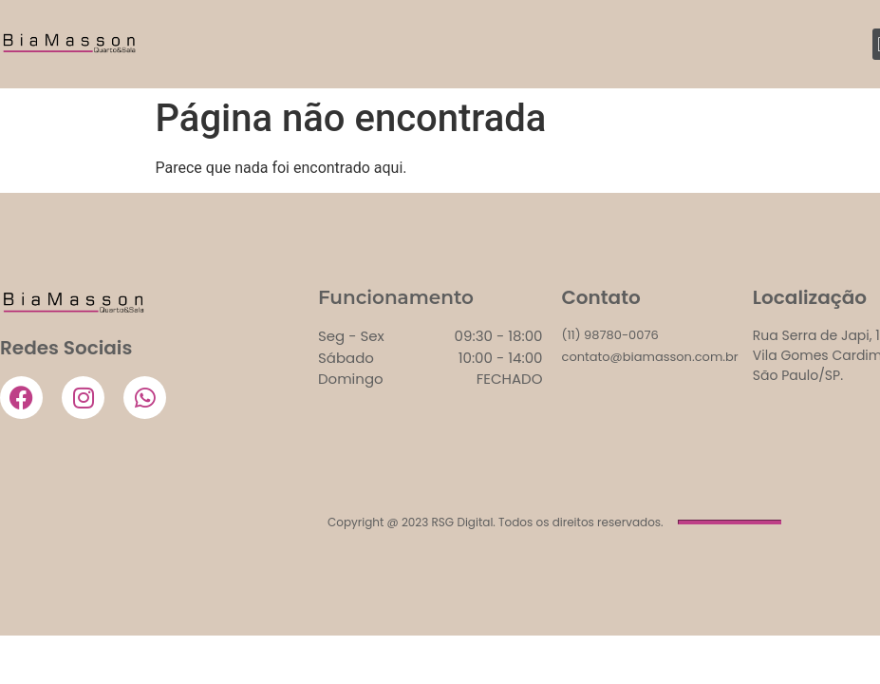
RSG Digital (463, 522)
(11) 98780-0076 (610, 335)
